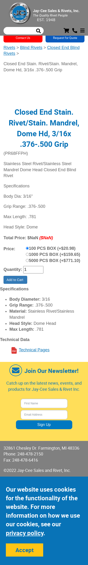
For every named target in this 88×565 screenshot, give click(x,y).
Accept (24, 550)
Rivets (9, 47)
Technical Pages (34, 350)
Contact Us (23, 38)
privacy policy (24, 533)
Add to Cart (15, 280)
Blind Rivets (31, 47)
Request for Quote (65, 38)
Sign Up (44, 425)
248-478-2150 (30, 454)
